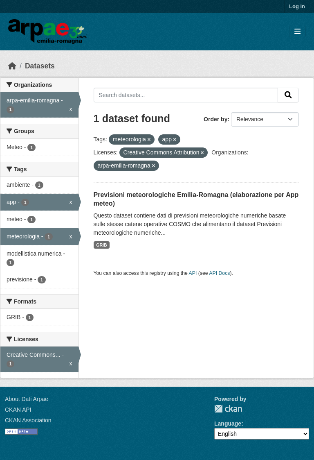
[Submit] (288, 95)
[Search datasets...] (186, 95)
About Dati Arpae (26, 399)
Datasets (40, 66)
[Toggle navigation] (297, 32)
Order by (215, 119)
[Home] (12, 66)
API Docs (219, 273)
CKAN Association (28, 420)
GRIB (101, 244)
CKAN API (18, 409)
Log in (297, 6)
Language (227, 423)
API (193, 273)
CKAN (228, 408)
